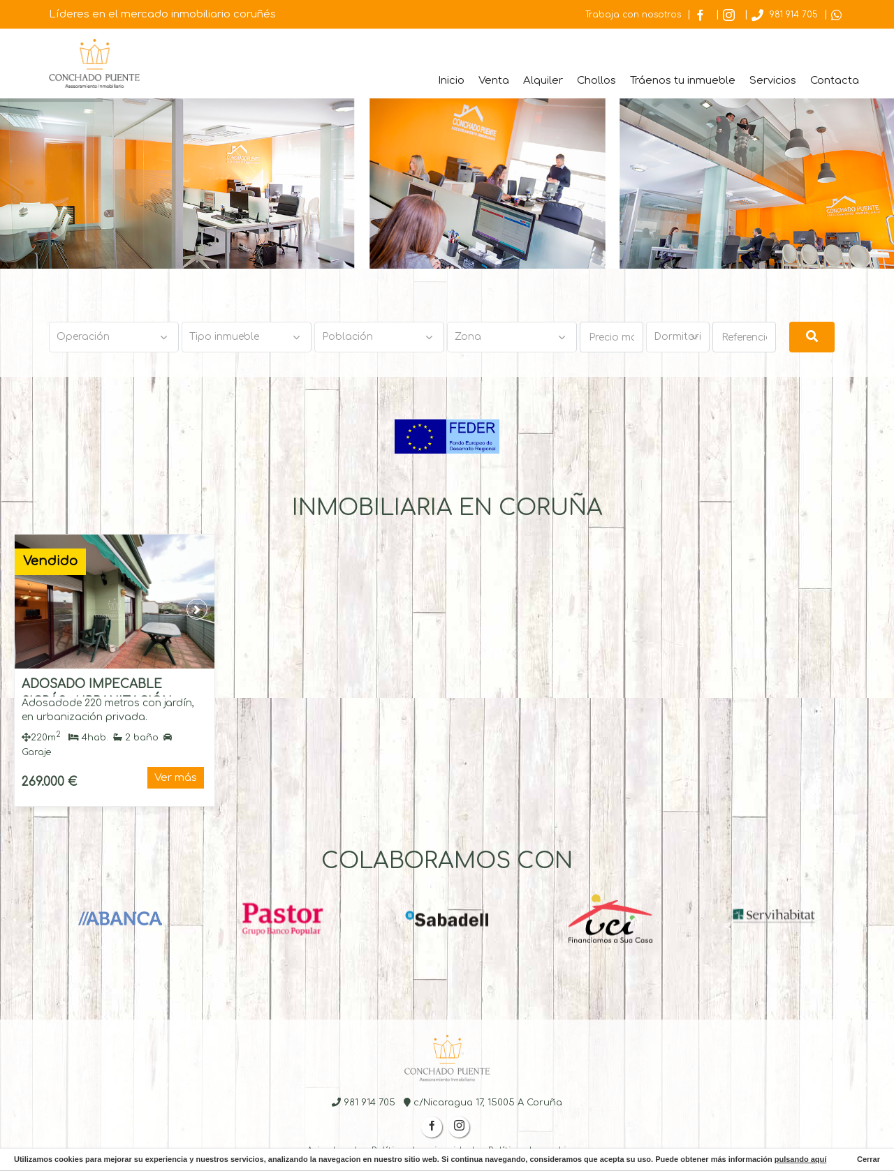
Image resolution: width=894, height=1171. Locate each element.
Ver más (175, 778)
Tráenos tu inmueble (682, 81)
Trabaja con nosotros (633, 15)
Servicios (772, 81)
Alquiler (543, 81)
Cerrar (867, 1159)
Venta (493, 81)
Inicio (451, 81)
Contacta (834, 81)
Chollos (596, 81)
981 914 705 (785, 15)
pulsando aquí (801, 1159)
